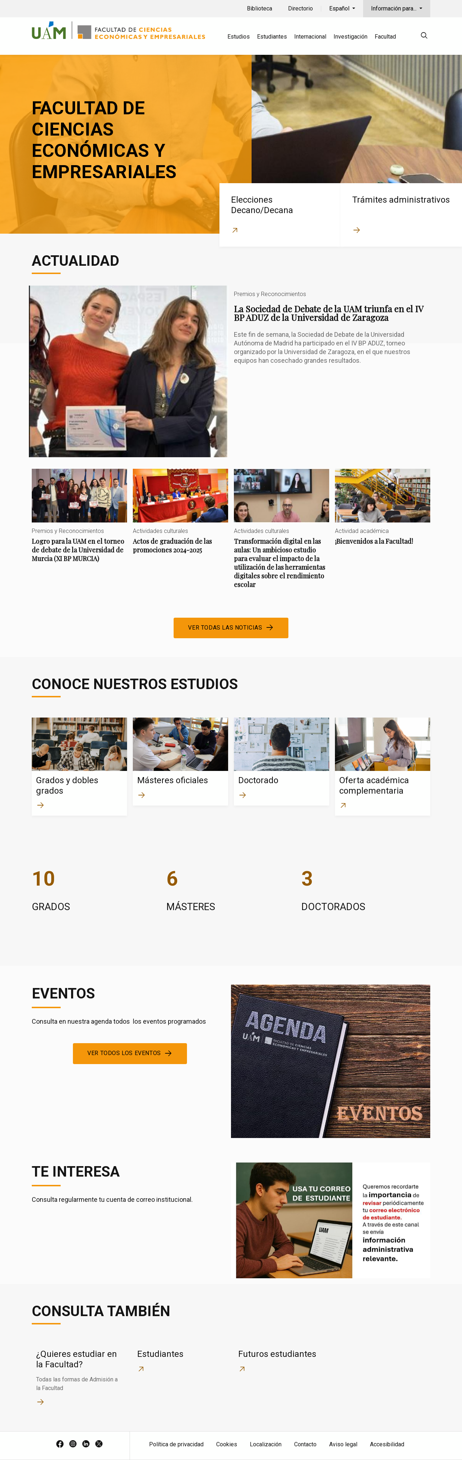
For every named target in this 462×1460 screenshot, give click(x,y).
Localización (266, 1444)
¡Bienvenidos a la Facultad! (382, 513)
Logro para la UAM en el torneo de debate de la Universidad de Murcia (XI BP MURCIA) (79, 521)
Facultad (385, 36)
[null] (424, 36)
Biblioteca (259, 8)
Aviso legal (343, 1444)
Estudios (238, 36)
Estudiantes (272, 36)
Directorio (300, 8)
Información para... (394, 8)
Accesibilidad (387, 1444)
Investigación (350, 36)
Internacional (310, 36)
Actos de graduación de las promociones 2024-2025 (180, 517)
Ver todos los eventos (124, 1053)
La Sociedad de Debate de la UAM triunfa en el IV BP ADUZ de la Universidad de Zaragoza (231, 371)
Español (340, 8)
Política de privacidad (176, 1444)
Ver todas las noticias (225, 627)
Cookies (226, 1444)
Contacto (305, 1444)
